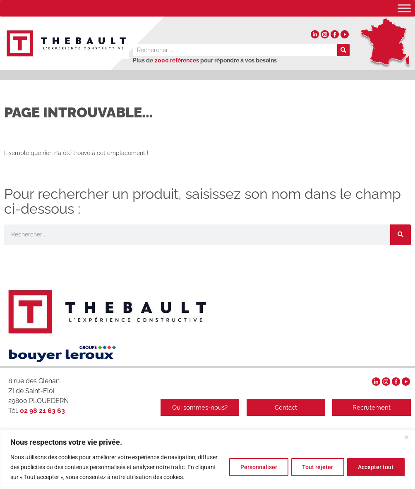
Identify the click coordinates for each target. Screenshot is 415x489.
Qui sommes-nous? (197, 407)
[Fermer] (406, 437)
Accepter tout (375, 467)
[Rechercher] (343, 50)
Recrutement (372, 407)
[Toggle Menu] (404, 8)
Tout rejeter (314, 467)
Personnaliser (253, 467)
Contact (284, 407)
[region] (207, 459)
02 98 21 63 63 (41, 411)
